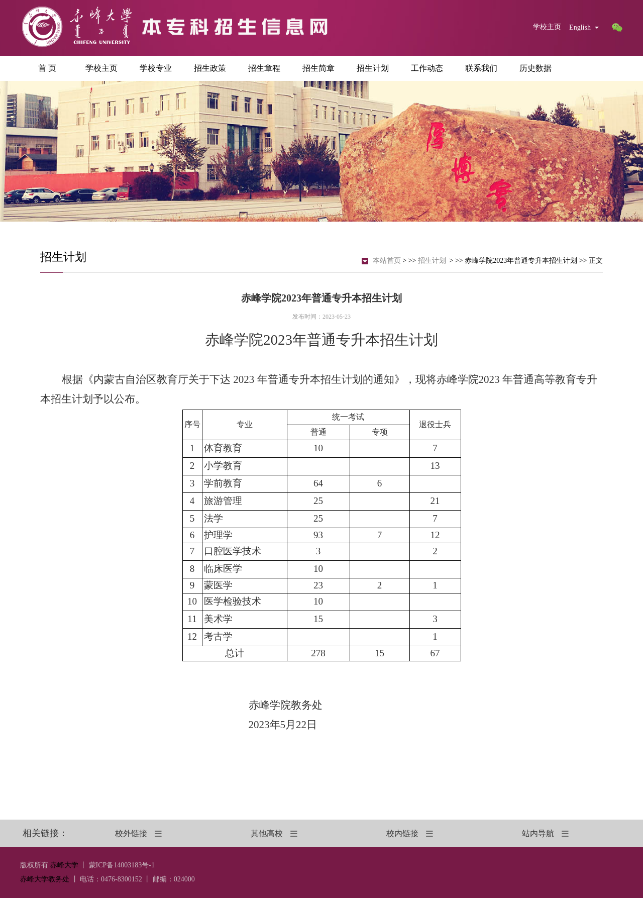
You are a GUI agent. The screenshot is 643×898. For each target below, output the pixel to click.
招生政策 (210, 68)
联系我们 (481, 68)
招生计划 (373, 68)
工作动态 (427, 68)
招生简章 (318, 68)
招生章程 (264, 68)
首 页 (47, 68)
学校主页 (547, 27)
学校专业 (156, 68)
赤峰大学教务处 (44, 879)
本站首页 (387, 260)
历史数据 (535, 68)
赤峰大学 (64, 865)
